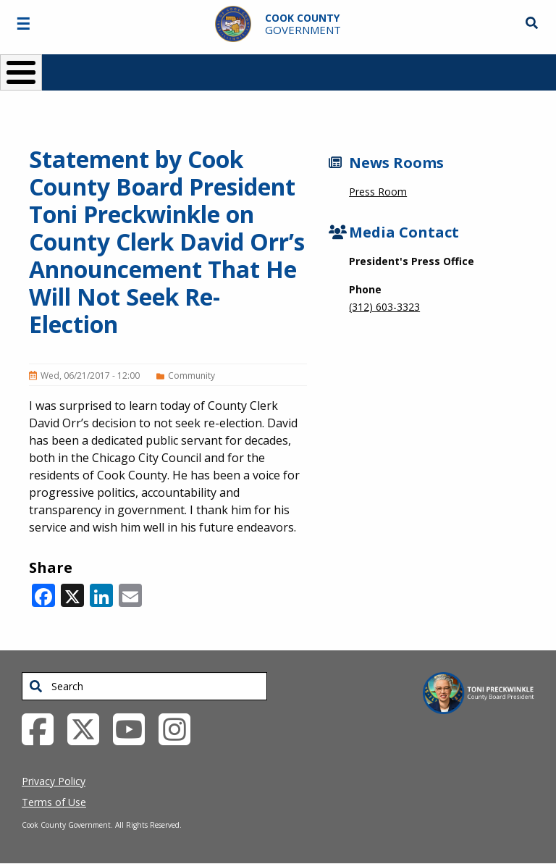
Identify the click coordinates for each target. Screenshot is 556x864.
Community (191, 375)
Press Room (378, 191)
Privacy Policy (53, 781)
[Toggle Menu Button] (21, 72)
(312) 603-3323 (384, 307)
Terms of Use (54, 802)
